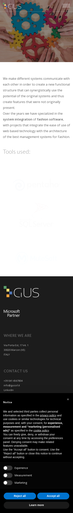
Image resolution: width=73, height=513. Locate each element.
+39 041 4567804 (13, 380)
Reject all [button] (20, 495)
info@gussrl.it (12, 385)
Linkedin (9, 390)
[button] (68, 399)
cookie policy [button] (41, 430)
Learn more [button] (36, 505)
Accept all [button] (53, 495)
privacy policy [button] (48, 415)
